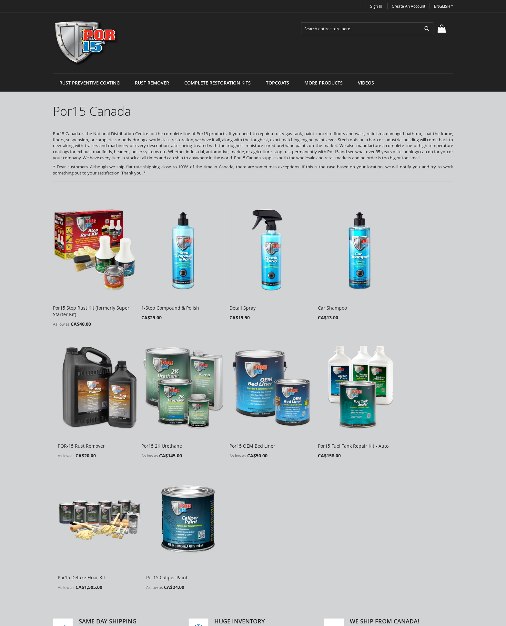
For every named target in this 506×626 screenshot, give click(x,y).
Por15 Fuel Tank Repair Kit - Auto (250, 427)
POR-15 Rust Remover (400, 298)
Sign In (376, 6)
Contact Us (174, 580)
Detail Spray (228, 298)
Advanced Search (181, 558)
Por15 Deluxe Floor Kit (319, 427)
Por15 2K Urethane (73, 427)
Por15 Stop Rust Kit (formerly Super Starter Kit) (84, 301)
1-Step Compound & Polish (163, 298)
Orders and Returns (184, 569)
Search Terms (177, 536)
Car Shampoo (310, 298)
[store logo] (86, 43)
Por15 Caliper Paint (397, 427)
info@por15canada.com (290, 589)
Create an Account (408, 6)
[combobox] (367, 28)
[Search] (426, 28)
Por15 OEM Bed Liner (157, 427)
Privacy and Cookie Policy (190, 547)
